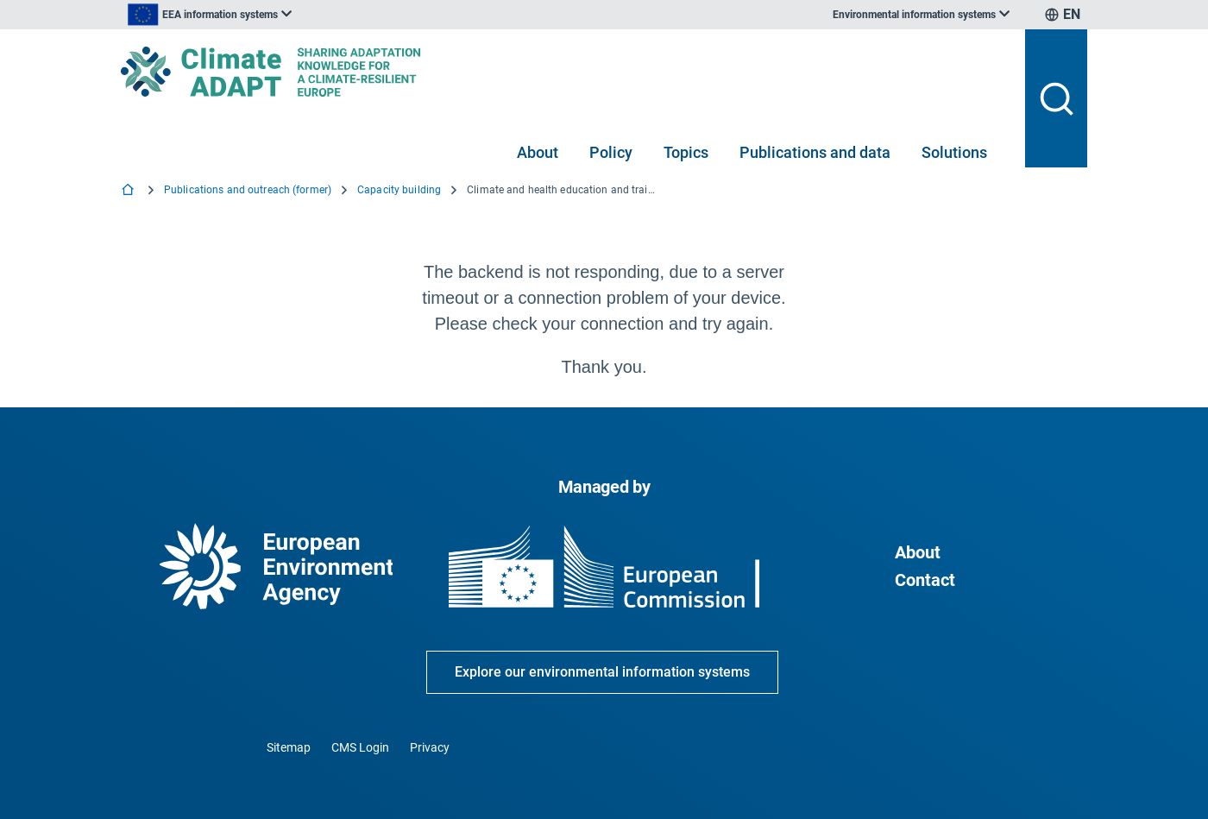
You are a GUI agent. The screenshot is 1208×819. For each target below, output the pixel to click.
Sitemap (289, 747)
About (537, 152)
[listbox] (295, 14)
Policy (610, 152)
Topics (686, 152)
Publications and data (814, 152)
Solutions (954, 152)
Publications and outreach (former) (247, 190)
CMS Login (360, 747)
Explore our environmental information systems (602, 672)
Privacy (430, 747)
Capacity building (399, 190)
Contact (925, 580)
